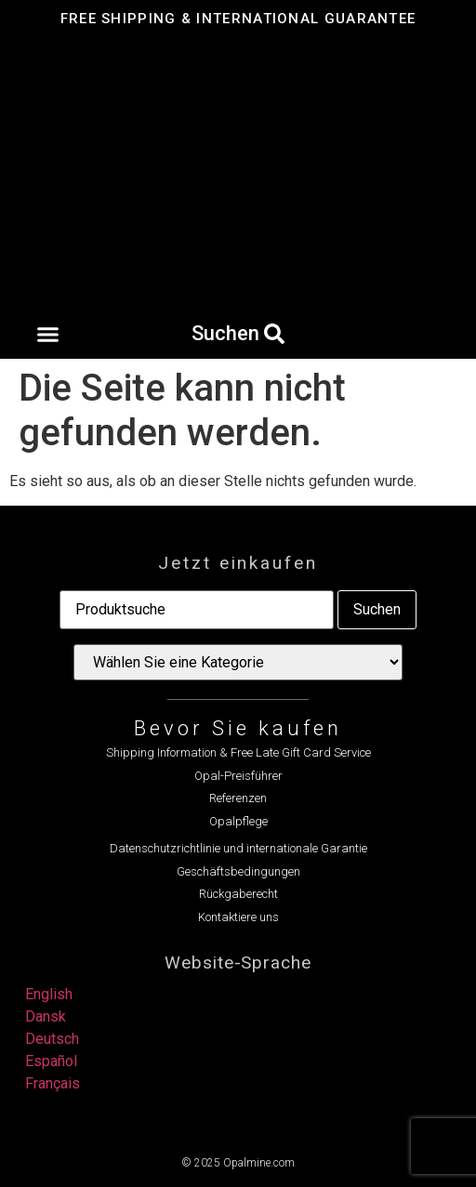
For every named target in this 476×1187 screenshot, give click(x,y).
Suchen (377, 609)
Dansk (45, 1016)
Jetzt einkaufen (238, 563)
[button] (47, 334)
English (49, 994)
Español (51, 1061)
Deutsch (52, 1039)
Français (52, 1083)
